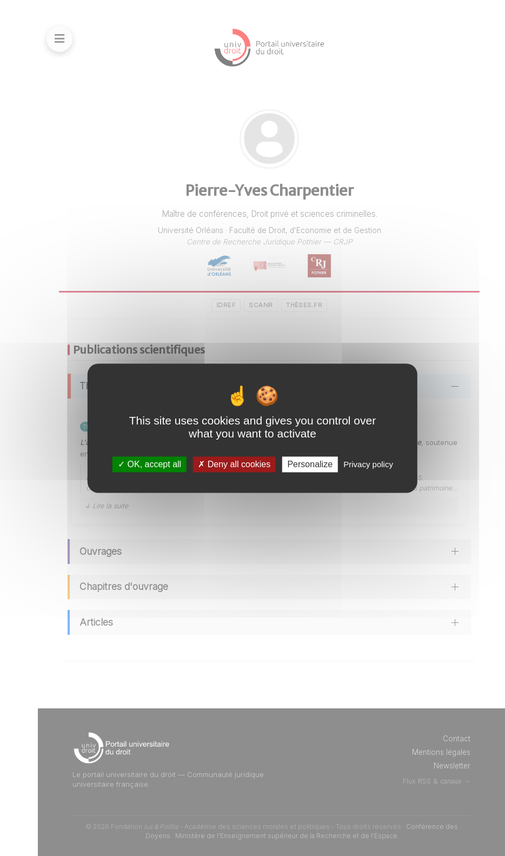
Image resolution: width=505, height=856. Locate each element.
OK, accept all (149, 464)
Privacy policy (368, 464)
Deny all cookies (234, 464)
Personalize (310, 464)
